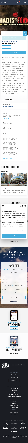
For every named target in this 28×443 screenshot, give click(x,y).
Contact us (14, 380)
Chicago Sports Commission (14, 396)
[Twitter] (16, 365)
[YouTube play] (21, 365)
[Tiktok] (24, 365)
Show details (20, 230)
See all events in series (7, 158)
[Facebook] (13, 365)
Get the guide (14, 353)
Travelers (17, 289)
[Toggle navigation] (25, 2)
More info (14, 52)
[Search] (21, 2)
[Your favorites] (18, 2)
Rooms (4, 289)
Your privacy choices (14, 436)
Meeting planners (14, 388)
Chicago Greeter (14, 407)
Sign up (14, 328)
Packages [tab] (21, 269)
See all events (14, 241)
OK (14, 235)
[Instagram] (18, 365)
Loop (4, 188)
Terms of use (23, 436)
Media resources (14, 405)
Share (6, 47)
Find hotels (14, 298)
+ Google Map (6, 118)
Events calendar (14, 412)
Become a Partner (14, 394)
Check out (17, 282)
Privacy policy (5, 436)
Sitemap (14, 437)
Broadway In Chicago (8, 106)
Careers (14, 403)
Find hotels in (6, 276)
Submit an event (14, 414)
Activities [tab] (14, 272)
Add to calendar (8, 99)
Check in (4, 282)
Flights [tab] (13, 269)
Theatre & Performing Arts (9, 41)
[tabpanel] (14, 289)
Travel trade (14, 390)
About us (14, 401)
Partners (14, 392)
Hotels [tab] (6, 269)
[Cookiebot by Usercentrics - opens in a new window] (20, 206)
